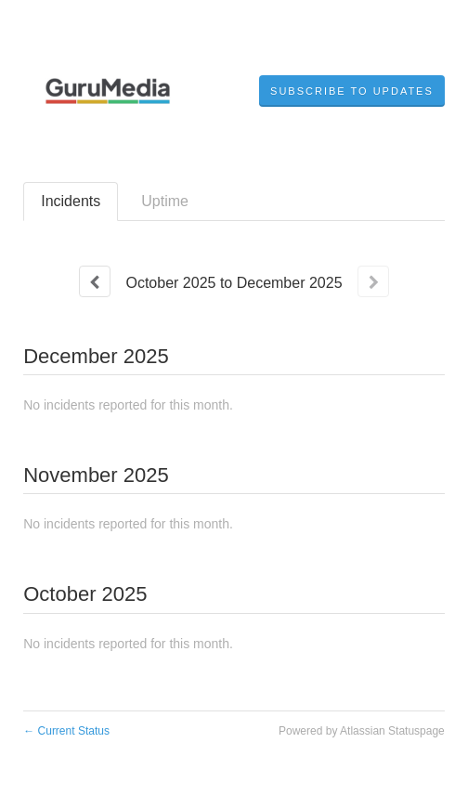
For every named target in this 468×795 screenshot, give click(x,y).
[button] (352, 91)
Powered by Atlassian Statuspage (362, 730)
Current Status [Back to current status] (66, 730)
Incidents (70, 201)
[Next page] (373, 281)
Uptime (164, 201)
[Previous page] (94, 281)
